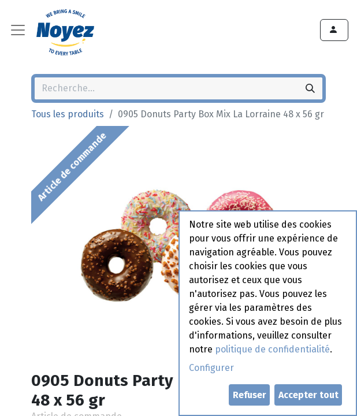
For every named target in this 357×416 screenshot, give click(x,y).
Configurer (211, 367)
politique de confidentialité (272, 349)
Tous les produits (67, 114)
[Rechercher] (310, 88)
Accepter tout (308, 394)
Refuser (249, 394)
